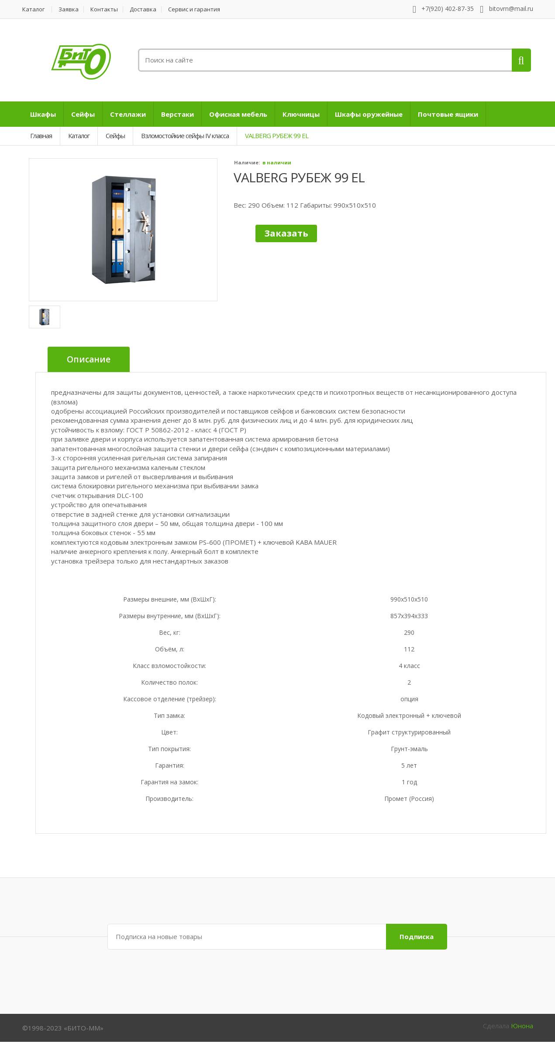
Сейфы (83, 114)
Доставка (143, 9)
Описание (88, 359)
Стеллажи (128, 114)
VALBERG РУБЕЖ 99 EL (299, 177)
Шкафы (43, 114)
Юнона (522, 1025)
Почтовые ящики (448, 114)
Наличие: (247, 162)
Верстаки (177, 114)
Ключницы (301, 114)
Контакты (104, 9)
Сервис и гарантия (194, 9)
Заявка (69, 9)
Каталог (33, 9)
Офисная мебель (238, 114)
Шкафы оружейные (369, 114)
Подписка (417, 936)
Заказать (286, 233)
